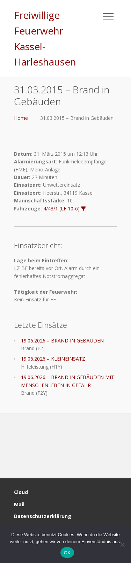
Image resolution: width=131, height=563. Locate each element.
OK (67, 552)
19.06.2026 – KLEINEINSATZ (53, 358)
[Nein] (122, 544)
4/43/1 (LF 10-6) (61, 208)
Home (21, 118)
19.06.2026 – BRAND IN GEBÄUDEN (62, 340)
